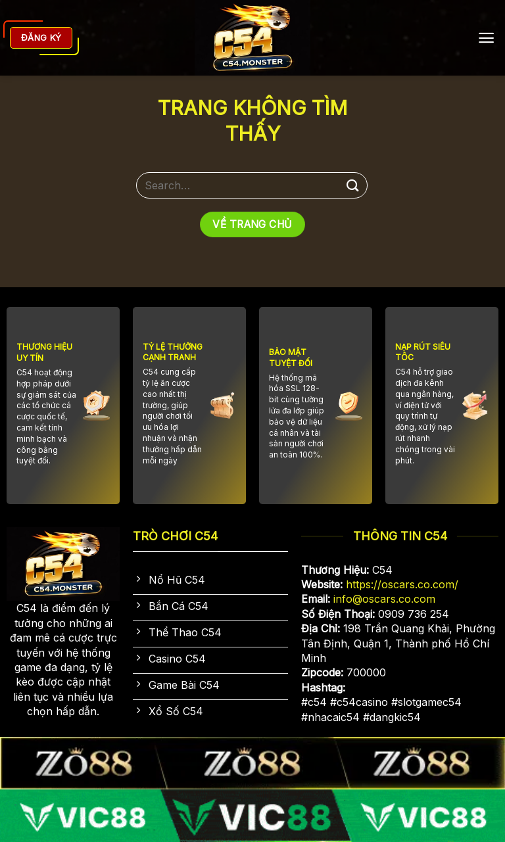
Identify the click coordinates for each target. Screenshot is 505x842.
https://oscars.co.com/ (402, 584)
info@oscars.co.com (384, 598)
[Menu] (486, 37)
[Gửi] (353, 185)
